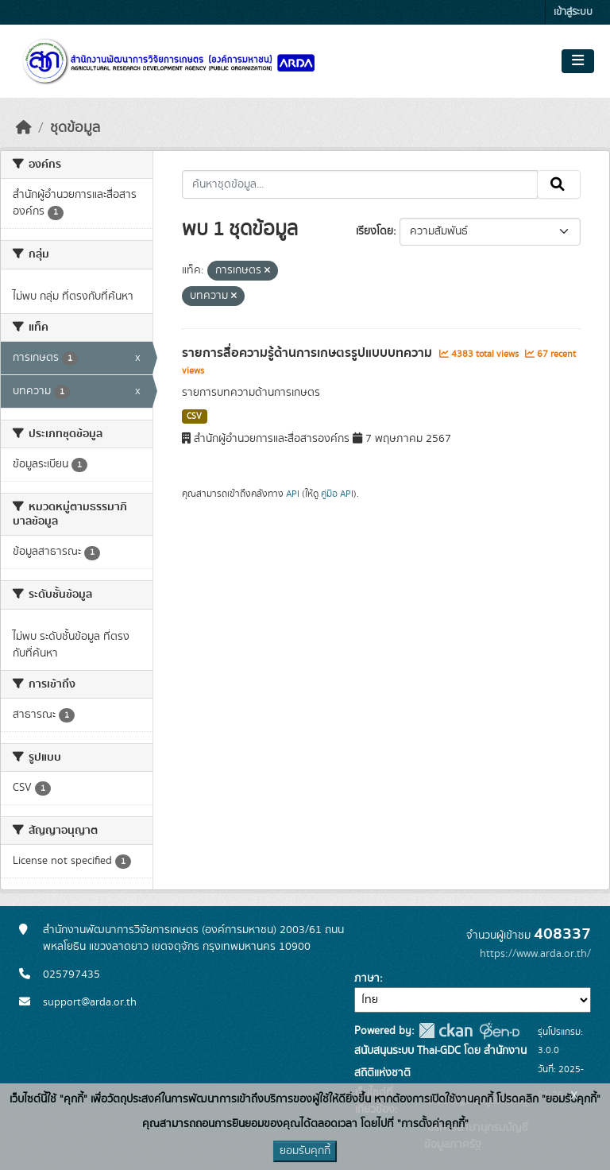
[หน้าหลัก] (24, 128)
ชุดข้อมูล (75, 128)
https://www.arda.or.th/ (535, 954)
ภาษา (367, 978)
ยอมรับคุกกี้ (305, 1151)
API (292, 493)
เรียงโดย (374, 231)
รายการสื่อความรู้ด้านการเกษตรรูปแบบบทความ (308, 353)
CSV (194, 416)
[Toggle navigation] (578, 61)
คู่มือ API (337, 493)
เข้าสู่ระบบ (573, 12)
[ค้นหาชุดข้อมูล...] (360, 184)
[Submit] (559, 184)
